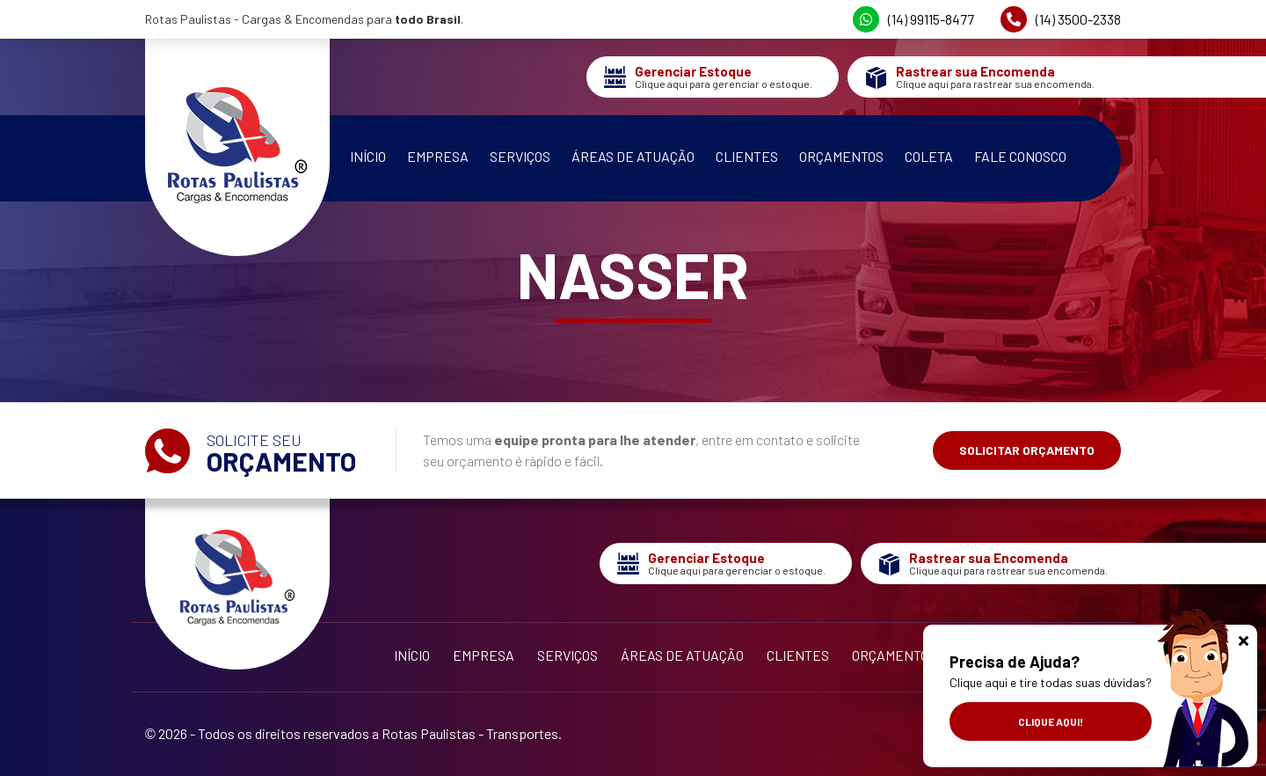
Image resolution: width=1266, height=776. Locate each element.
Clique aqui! (1050, 721)
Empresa (438, 156)
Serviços (520, 156)
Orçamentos (841, 156)
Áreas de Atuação (633, 156)
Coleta (929, 156)
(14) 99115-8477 (913, 19)
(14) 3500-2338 (1060, 19)
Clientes (747, 156)
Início (368, 156)
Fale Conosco (1020, 156)
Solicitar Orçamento (1027, 450)
